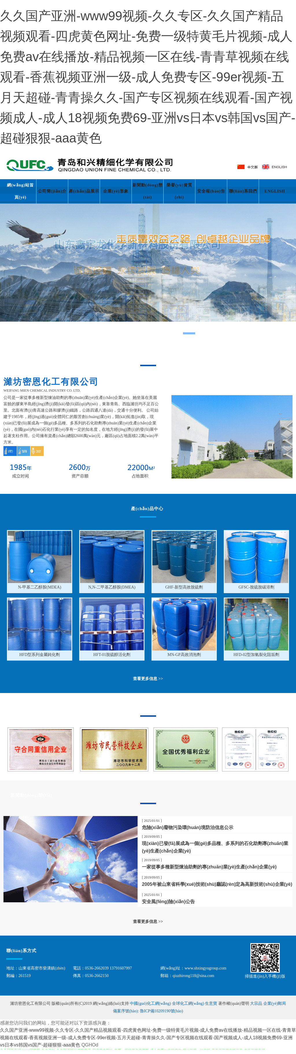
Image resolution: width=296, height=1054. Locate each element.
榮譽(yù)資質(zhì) (179, 191)
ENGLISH (274, 191)
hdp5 (148, 273)
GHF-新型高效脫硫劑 (184, 587)
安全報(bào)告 (211, 191)
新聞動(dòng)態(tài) (147, 191)
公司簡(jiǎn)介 (52, 191)
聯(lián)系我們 (243, 191)
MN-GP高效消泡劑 (184, 654)
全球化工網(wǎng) (188, 1003)
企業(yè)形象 (115, 191)
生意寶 (211, 1003)
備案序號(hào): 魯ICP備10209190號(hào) (148, 1011)
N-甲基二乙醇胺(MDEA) (39, 587)
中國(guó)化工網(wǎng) (150, 1003)
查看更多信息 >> (148, 921)
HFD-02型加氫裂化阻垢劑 (257, 654)
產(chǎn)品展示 (84, 191)
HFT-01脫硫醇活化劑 (111, 654)
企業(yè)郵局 (274, 1003)
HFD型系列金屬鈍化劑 (39, 654)
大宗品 (256, 1003)
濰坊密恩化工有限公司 (31, 1003)
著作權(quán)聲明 (234, 1003)
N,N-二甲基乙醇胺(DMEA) (112, 587)
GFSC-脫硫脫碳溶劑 (256, 587)
